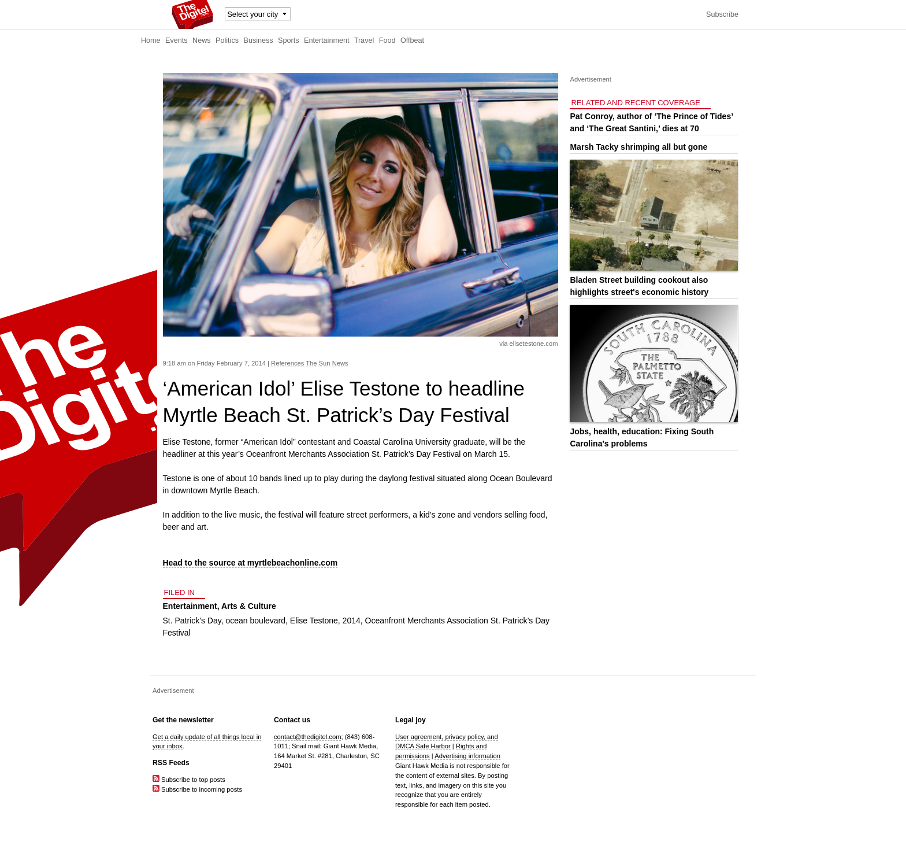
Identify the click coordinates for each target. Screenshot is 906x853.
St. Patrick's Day (192, 620)
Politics (227, 40)
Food (387, 40)
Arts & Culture (248, 606)
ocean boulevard (256, 620)
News (201, 40)
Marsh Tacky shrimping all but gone (638, 147)
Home (151, 40)
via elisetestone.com (528, 343)
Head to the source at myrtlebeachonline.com (250, 562)
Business (258, 40)
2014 (352, 620)
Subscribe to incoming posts (197, 789)
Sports (288, 40)
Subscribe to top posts (189, 779)
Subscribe (722, 14)
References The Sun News (309, 363)
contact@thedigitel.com (307, 736)
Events (176, 40)
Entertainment (326, 40)
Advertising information (467, 755)
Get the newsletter (183, 720)
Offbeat (412, 40)
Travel (364, 40)
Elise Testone (314, 620)
